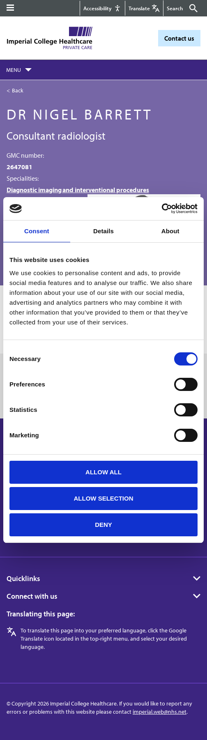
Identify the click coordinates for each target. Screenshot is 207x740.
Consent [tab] (36, 231)
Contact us (179, 38)
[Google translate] (144, 8)
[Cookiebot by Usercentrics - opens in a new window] (162, 208)
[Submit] (192, 8)
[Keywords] (177, 8)
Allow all (103, 472)
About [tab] (170, 231)
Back (17, 90)
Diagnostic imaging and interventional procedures (78, 190)
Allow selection (103, 498)
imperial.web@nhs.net (159, 711)
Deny (103, 524)
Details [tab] (103, 231)
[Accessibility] (102, 8)
